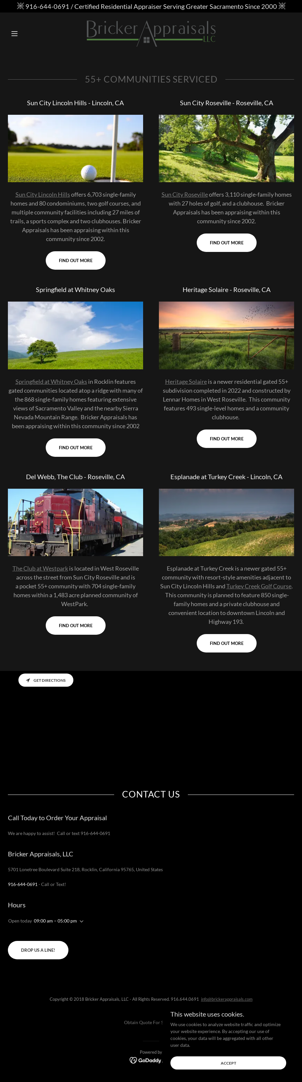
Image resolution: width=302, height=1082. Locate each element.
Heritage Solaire (186, 381)
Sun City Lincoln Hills (42, 194)
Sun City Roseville (185, 194)
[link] (151, 33)
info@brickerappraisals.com (227, 999)
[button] (29, 33)
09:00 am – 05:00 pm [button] (55, 920)
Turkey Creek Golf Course (258, 586)
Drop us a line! (38, 950)
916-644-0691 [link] (23, 884)
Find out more (75, 260)
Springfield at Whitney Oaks (51, 381)
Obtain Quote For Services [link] (151, 1022)
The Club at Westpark (40, 568)
